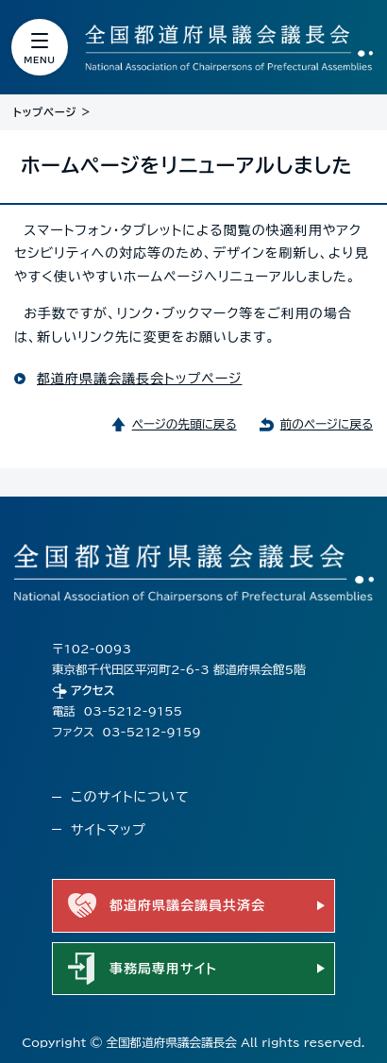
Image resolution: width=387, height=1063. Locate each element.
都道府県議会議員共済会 (187, 905)
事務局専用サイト (163, 968)
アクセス (93, 690)
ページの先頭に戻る (184, 424)
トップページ (44, 112)
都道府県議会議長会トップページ (139, 378)
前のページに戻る (326, 424)
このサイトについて (130, 796)
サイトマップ (108, 829)
